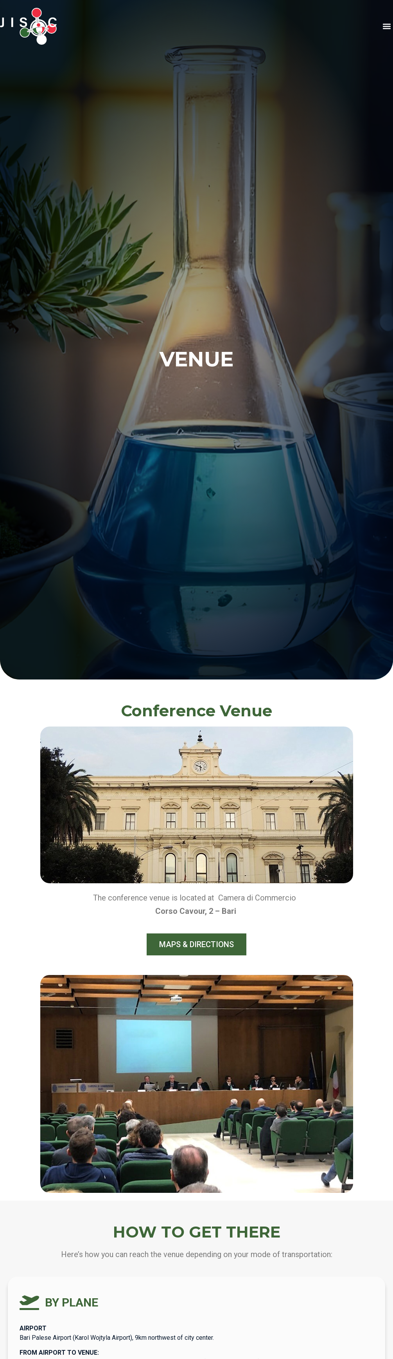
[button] (386, 26)
